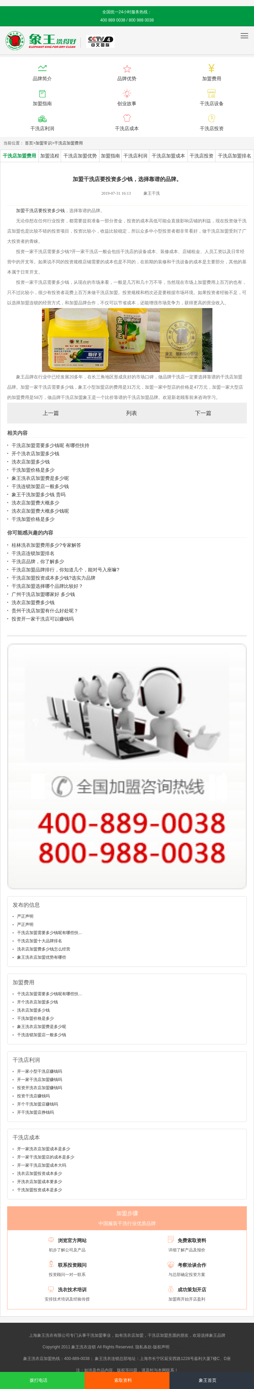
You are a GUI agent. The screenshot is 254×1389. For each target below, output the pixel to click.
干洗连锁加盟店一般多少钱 (40, 486)
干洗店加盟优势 (80, 155)
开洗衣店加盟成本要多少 (39, 1181)
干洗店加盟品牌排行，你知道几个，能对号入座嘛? (65, 569)
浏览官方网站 (72, 1240)
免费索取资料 (192, 1240)
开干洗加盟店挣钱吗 (35, 1112)
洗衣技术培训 (72, 1289)
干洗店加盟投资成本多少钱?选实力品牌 (53, 578)
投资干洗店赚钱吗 (33, 1096)
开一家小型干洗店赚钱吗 (39, 1071)
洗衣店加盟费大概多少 (35, 502)
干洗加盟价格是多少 (33, 470)
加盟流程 (49, 155)
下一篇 (203, 413)
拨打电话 (38, 1380)
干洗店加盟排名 (234, 155)
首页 (29, 143)
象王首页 (207, 1380)
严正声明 (25, 916)
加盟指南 (110, 155)
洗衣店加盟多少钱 (31, 461)
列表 (131, 413)
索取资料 (123, 1380)
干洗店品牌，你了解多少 (38, 561)
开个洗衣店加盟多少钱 (35, 453)
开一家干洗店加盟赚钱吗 (39, 1079)
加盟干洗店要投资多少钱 (40, 210)
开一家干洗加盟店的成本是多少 (45, 1157)
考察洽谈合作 (192, 1265)
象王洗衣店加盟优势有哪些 (41, 957)
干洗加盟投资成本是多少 (39, 1189)
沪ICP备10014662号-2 (190, 1347)
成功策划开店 (192, 1289)
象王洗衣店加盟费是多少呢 (40, 478)
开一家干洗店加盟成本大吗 (41, 1165)
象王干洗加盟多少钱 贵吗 (38, 494)
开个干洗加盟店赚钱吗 (37, 1104)
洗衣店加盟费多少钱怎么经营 (43, 949)
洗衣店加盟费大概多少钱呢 (40, 511)
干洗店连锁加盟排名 (33, 553)
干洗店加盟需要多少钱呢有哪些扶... (49, 932)
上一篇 (51, 413)
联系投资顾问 (72, 1265)
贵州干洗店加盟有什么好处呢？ (45, 610)
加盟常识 (43, 143)
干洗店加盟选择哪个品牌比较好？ (47, 586)
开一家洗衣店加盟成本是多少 (43, 1149)
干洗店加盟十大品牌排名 (39, 941)
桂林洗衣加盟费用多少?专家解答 (46, 545)
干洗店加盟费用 (68, 143)
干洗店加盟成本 (168, 155)
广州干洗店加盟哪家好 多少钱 (43, 594)
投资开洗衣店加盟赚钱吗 (39, 1087)
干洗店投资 (201, 155)
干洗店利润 (135, 155)
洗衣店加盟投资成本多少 (39, 1173)
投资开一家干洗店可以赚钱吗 (43, 619)
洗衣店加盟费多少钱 (33, 602)
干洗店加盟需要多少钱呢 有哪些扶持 (50, 445)
